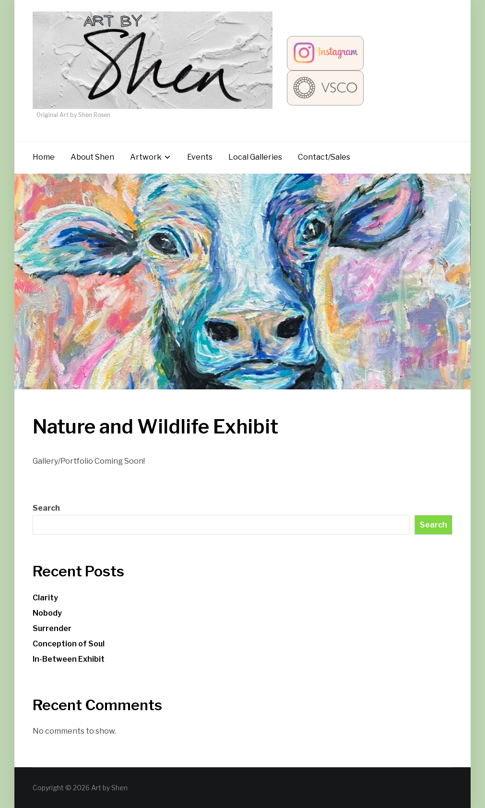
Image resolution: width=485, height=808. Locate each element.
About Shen (92, 157)
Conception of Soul (69, 643)
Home (44, 157)
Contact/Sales (324, 157)
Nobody (47, 613)
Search (46, 508)
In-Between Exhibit (69, 659)
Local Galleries (255, 157)
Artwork (146, 157)
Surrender (52, 628)
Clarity (45, 597)
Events (200, 157)
